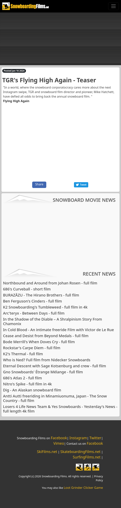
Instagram (78, 437)
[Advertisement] (60, 38)
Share (39, 184)
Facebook (59, 437)
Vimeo (58, 443)
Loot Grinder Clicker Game (83, 487)
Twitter (95, 437)
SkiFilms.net (47, 451)
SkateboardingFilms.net (80, 451)
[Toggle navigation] (113, 6)
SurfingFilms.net (86, 457)
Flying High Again (16, 101)
